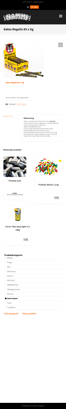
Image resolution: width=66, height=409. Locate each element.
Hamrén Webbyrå (38, 406)
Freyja (9, 262)
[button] (60, 45)
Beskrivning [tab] (8, 116)
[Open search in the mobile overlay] (28, 7)
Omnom (10, 294)
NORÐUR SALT (12, 285)
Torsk (9, 303)
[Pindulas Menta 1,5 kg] (48, 167)
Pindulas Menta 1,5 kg (48, 184)
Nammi (10, 276)
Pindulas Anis (15, 180)
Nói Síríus (11, 280)
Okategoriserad (13, 289)
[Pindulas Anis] (14, 167)
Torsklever (11, 307)
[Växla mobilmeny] (61, 16)
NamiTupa (11, 271)
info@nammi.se (38, 2)
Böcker (10, 258)
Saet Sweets (22, 104)
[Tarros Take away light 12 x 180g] (17, 214)
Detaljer (14, 193)
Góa (8, 267)
